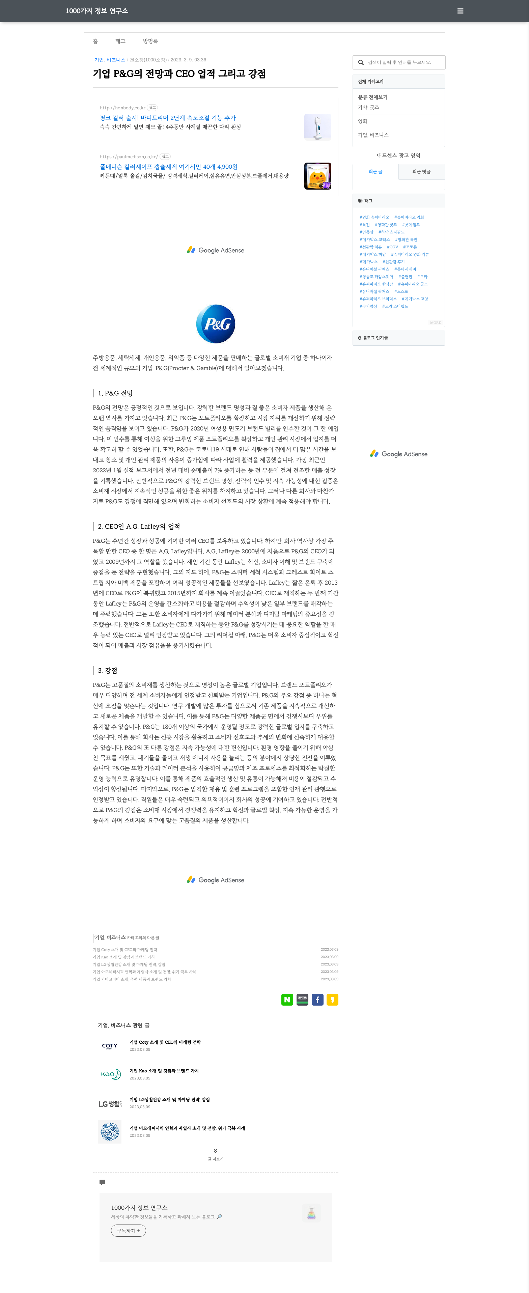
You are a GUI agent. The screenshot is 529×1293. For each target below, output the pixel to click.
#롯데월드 (411, 224)
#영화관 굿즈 (386, 224)
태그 (120, 41)
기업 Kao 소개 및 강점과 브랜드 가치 (124, 957)
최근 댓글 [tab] (421, 171)
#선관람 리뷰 (371, 247)
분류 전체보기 (373, 97)
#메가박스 (369, 261)
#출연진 (405, 276)
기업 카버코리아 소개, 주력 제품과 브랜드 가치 (132, 979)
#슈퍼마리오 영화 (409, 217)
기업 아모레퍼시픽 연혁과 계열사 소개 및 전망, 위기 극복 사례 (145, 971)
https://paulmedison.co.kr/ (129, 157)
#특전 (365, 224)
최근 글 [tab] (375, 171)
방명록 (150, 41)
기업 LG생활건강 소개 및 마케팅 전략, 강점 (129, 964)
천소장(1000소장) (148, 59)
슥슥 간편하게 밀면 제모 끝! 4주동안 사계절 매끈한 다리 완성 (170, 126)
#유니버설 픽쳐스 (374, 269)
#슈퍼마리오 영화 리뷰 (410, 254)
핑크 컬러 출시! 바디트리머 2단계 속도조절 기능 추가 (168, 117)
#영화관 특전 (406, 239)
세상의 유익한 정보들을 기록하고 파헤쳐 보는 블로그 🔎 (166, 1217)
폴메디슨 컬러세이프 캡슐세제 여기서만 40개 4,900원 (169, 166)
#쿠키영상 (368, 306)
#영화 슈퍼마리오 (374, 217)
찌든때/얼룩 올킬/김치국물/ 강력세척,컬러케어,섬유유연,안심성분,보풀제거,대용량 (194, 175)
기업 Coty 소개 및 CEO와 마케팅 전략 (125, 949)
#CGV (392, 247)
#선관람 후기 (394, 261)
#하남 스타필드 (392, 232)
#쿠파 (422, 276)
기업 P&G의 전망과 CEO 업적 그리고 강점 (179, 74)
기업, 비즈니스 (110, 59)
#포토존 (410, 247)
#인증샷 (366, 232)
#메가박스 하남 (373, 254)
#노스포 (401, 291)
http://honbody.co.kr (122, 108)
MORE (435, 322)
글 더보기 (216, 1159)
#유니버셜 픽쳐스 (374, 291)
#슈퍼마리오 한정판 (376, 284)
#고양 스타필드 (395, 306)
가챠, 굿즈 (368, 107)
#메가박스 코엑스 (375, 239)
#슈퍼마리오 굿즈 (413, 284)
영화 (362, 121)
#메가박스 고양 (415, 299)
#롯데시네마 (405, 269)
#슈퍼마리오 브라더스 (378, 299)
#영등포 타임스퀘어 (376, 276)
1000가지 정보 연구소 (96, 11)
